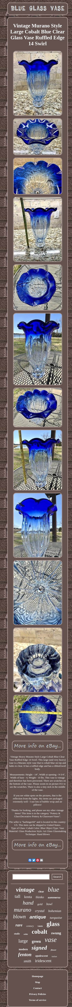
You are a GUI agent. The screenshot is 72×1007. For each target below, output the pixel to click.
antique (38, 917)
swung (56, 933)
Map (37, 982)
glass (53, 923)
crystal (40, 911)
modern (23, 949)
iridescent (43, 960)
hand (28, 903)
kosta (28, 897)
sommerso (54, 897)
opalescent (41, 955)
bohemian (54, 911)
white (26, 934)
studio (17, 933)
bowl (49, 904)
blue (53, 889)
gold (40, 904)
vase (51, 939)
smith (27, 961)
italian (54, 956)
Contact (37, 988)
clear (41, 891)
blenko (40, 897)
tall (17, 896)
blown (19, 917)
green (36, 941)
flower (53, 950)
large (23, 940)
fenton (24, 954)
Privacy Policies (37, 994)
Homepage (37, 976)
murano (22, 910)
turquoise (56, 918)
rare (19, 925)
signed (39, 947)
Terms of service (37, 1000)
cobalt (39, 931)
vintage (25, 889)
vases (40, 926)
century (30, 925)
